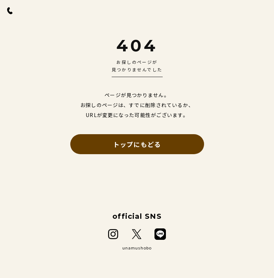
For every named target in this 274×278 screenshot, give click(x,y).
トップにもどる (137, 144)
